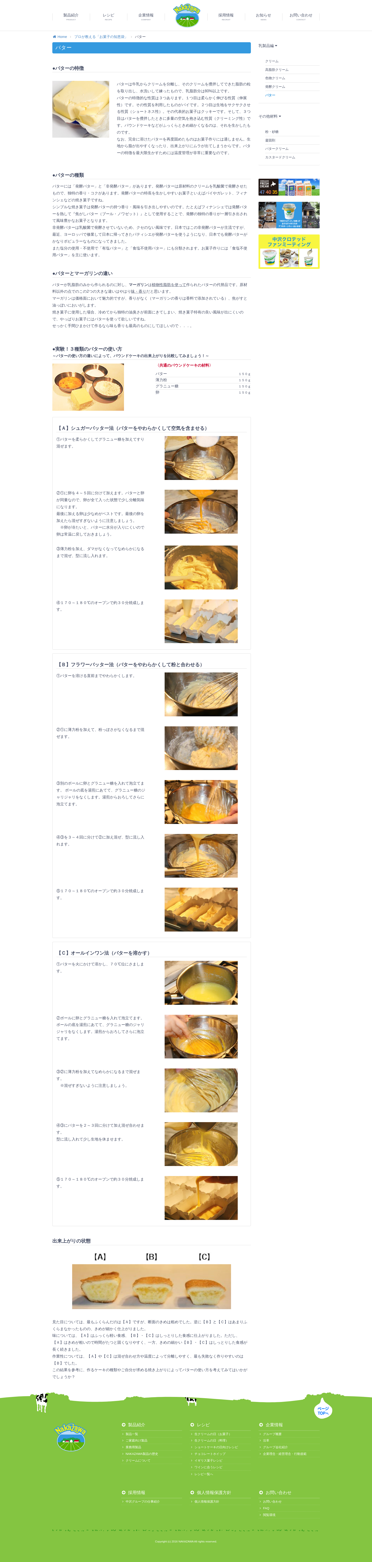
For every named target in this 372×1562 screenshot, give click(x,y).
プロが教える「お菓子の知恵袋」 (101, 36)
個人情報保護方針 (210, 1492)
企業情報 (271, 1424)
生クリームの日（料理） (209, 1440)
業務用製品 (131, 1447)
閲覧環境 (267, 1515)
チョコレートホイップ (207, 1454)
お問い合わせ (275, 1492)
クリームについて (136, 1460)
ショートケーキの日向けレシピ (214, 1447)
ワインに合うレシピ (206, 1467)
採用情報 (133, 1492)
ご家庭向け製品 (134, 1440)
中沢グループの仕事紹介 (140, 1501)
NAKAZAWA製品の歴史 (139, 1454)
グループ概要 (270, 1434)
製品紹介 (133, 1424)
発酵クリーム (275, 87)
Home (59, 36)
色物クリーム (275, 78)
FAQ (264, 1508)
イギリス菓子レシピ (206, 1460)
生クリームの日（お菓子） (211, 1434)
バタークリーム (277, 149)
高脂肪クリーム (277, 70)
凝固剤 (270, 140)
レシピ (200, 1424)
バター (270, 95)
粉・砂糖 (272, 132)
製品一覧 (129, 1434)
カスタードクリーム (280, 157)
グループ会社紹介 (273, 1447)
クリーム (272, 61)
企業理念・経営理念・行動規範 (283, 1454)
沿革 (264, 1440)
